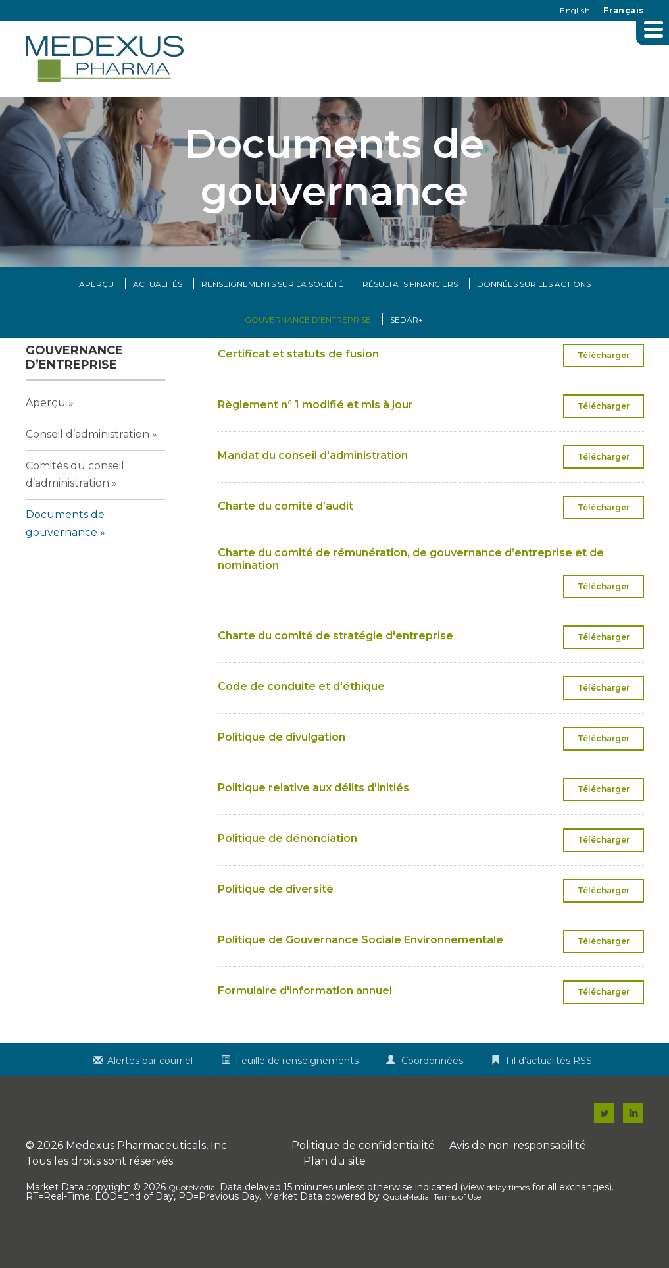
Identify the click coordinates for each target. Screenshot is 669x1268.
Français (623, 10)
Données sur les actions (534, 312)
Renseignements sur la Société (272, 312)
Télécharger (611, 386)
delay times (508, 1215)
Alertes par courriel (150, 1088)
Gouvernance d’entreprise (308, 347)
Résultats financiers (410, 312)
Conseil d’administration (87, 461)
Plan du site (334, 1188)
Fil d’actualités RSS (549, 1088)
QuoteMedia (191, 1215)
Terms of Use (457, 1224)
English (575, 10)
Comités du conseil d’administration (75, 502)
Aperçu (96, 312)
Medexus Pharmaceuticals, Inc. (147, 1173)
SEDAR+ (406, 347)
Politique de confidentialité (363, 1173)
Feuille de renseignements (297, 1088)
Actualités (157, 312)
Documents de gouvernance (65, 550)
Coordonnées (432, 1088)
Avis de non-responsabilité (517, 1173)
